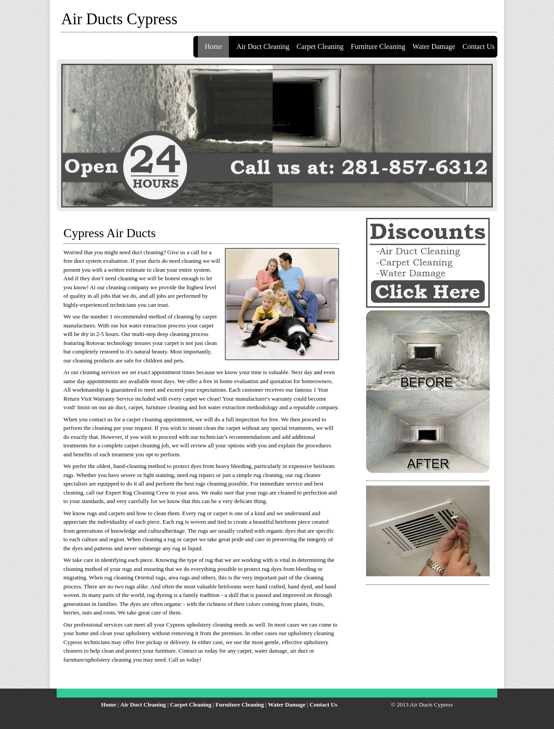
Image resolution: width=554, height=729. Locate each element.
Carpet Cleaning (320, 46)
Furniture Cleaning (378, 46)
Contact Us (478, 46)
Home (213, 46)
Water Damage (433, 46)
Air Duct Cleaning (262, 46)
